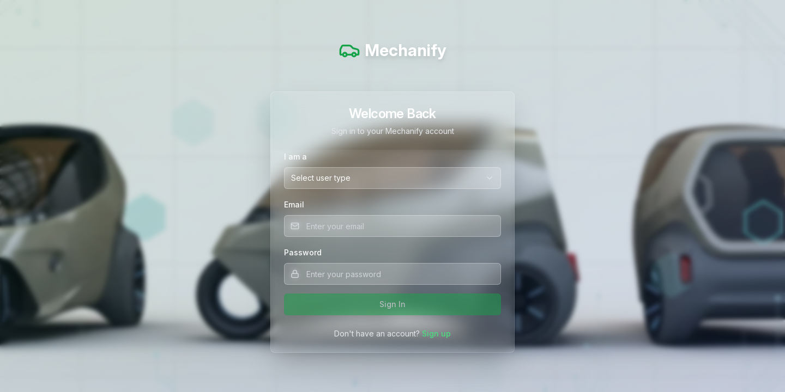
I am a (295, 156)
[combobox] (392, 178)
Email (294, 204)
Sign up (436, 333)
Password (303, 252)
